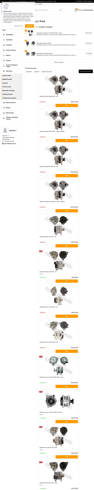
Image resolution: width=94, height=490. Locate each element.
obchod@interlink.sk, (23, 1)
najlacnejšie (29, 71)
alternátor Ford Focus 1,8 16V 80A (35, 273)
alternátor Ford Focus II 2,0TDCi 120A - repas (57, 310)
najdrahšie (36, 71)
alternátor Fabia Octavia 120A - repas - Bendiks (57, 97)
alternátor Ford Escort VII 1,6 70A (57, 202)
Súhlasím (29, 26)
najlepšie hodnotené (47, 71)
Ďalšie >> (61, 433)
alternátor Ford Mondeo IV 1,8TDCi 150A (35, 345)
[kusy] (29, 105)
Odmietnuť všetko (18, 26)
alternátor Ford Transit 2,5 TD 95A (81, 381)
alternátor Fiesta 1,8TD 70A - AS (80, 131)
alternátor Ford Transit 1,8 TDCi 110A (58, 345)
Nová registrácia (89, 1)
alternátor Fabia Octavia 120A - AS (35, 96)
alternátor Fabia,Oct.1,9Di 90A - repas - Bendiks (34, 132)
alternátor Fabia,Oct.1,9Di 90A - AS (81, 96)
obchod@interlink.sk (10, 143)
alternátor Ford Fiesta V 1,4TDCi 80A (81, 238)
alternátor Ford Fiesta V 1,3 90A (57, 238)
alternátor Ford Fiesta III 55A (33, 238)
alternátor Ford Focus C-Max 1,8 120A (57, 274)
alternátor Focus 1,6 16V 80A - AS (35, 166)
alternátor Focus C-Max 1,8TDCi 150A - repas (80, 167)
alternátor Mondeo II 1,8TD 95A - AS (81, 416)
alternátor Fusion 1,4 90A (55, 416)
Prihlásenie (79, 1)
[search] (60, 10)
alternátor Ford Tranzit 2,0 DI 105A (35, 416)
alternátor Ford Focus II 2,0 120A (34, 309)
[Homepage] (1, 4)
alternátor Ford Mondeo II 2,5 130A (81, 309)
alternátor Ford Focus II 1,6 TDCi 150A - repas (80, 274)
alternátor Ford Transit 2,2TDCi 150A (81, 345)
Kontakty (40, 4)
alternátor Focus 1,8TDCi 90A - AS (58, 166)
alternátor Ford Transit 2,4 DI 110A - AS (35, 381)
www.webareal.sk (52, 488)
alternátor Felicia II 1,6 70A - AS (57, 131)
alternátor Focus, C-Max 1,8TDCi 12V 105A (35, 202)
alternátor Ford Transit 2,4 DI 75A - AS (58, 381)
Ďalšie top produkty (58, 62)
